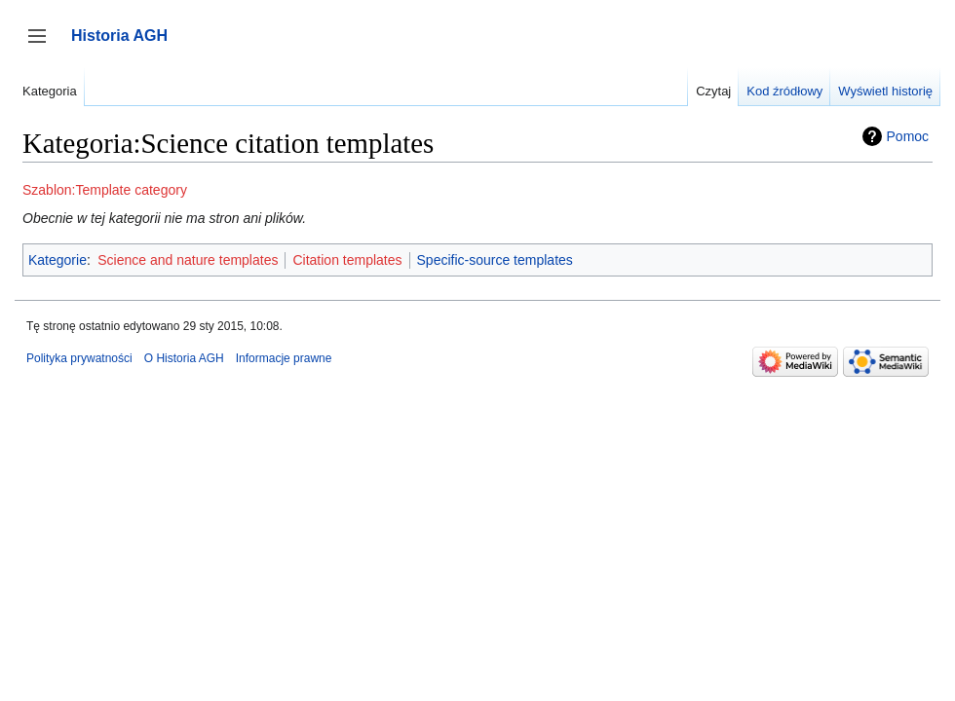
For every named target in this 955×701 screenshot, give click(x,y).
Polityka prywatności (79, 358)
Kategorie (57, 260)
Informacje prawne (284, 358)
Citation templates (346, 260)
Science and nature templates (187, 260)
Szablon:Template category (104, 190)
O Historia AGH (184, 358)
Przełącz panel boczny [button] (43, 45)
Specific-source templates (495, 260)
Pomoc (908, 136)
